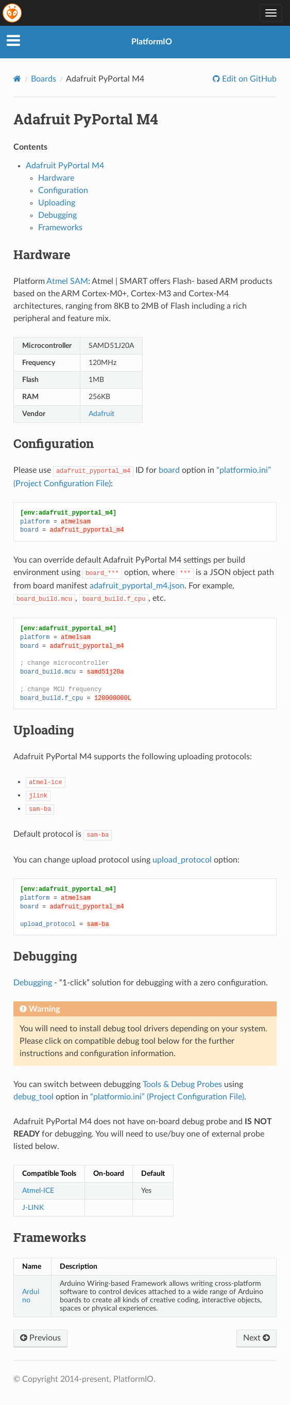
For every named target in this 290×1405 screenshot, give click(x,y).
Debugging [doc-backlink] (45, 956)
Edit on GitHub (248, 79)
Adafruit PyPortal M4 (65, 166)
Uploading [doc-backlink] (43, 730)
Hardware (56, 178)
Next (256, 1338)
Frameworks (60, 227)
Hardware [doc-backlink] (42, 254)
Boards (43, 79)
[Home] (17, 78)
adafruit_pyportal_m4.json (137, 586)
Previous (40, 1338)
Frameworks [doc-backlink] (49, 1237)
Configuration (63, 190)
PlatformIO (151, 42)
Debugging (57, 215)
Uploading (56, 203)
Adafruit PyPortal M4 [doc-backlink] (85, 119)
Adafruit (101, 414)
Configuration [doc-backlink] (53, 443)
